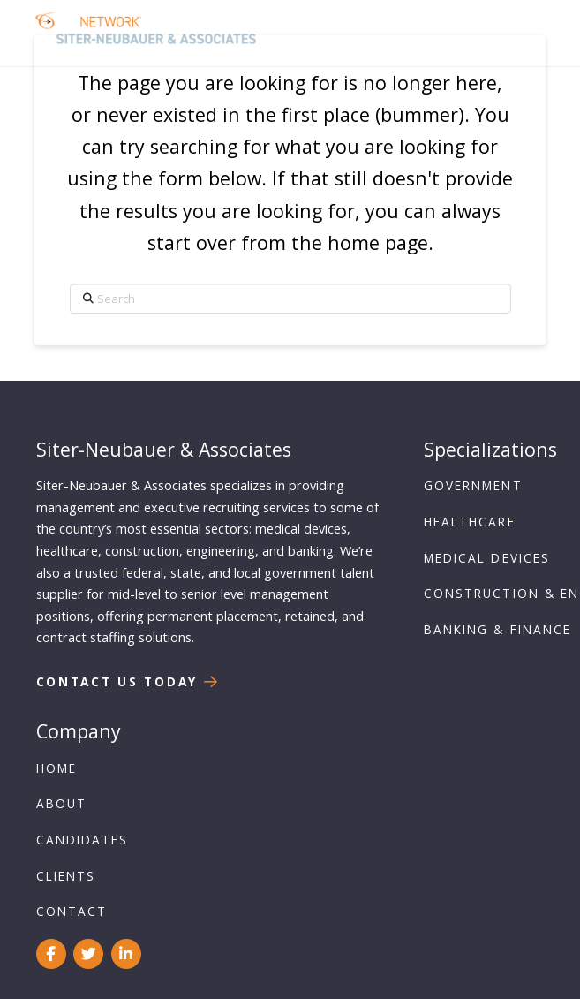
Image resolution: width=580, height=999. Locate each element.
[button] (519, 33)
